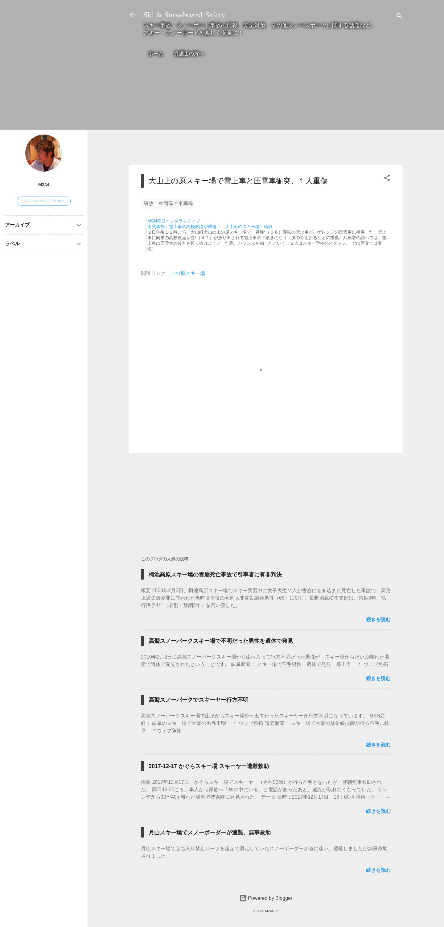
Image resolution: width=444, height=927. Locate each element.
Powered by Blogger (266, 898)
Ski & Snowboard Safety (184, 14)
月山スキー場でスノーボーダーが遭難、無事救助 (210, 832)
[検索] (399, 16)
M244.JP (272, 911)
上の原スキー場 (188, 273)
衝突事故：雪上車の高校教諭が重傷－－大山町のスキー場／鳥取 (210, 226)
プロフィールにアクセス (43, 201)
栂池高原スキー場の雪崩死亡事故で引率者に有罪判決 (215, 575)
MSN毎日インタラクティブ (173, 220)
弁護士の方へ (189, 53)
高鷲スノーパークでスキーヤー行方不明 (199, 700)
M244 (43, 184)
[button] (387, 179)
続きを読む (378, 619)
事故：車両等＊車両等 (168, 203)
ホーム (155, 53)
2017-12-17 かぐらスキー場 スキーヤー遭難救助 (209, 766)
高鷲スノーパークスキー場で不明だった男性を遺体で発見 (221, 641)
